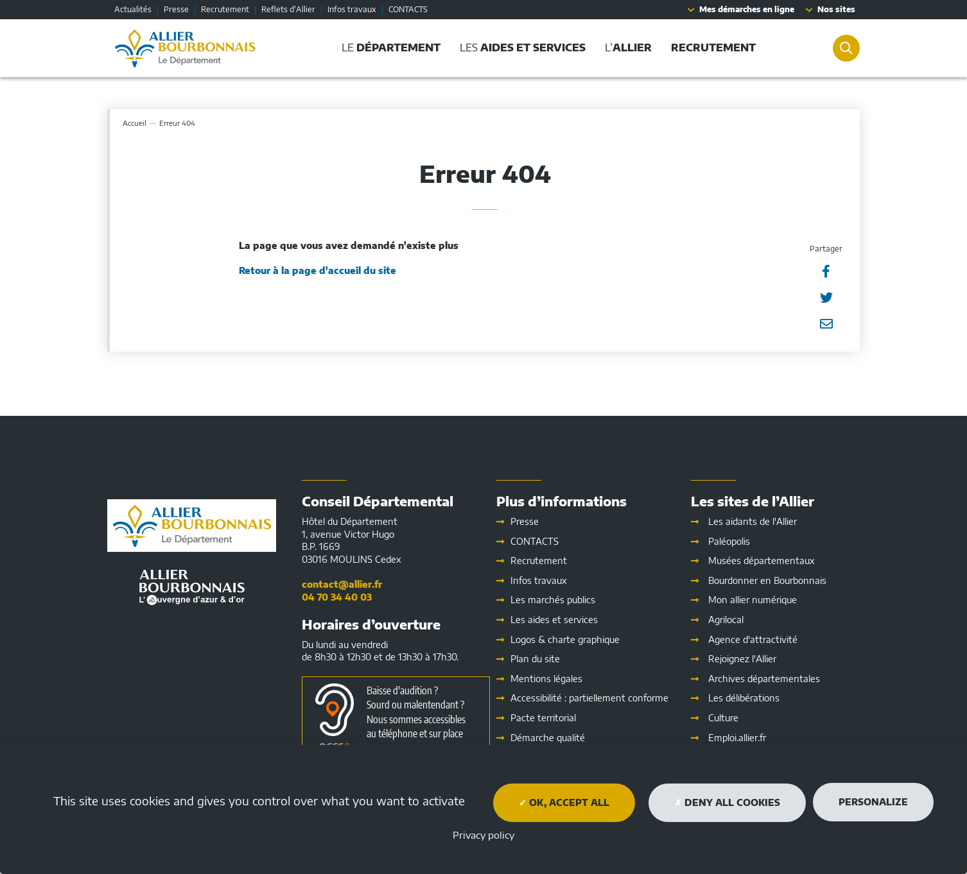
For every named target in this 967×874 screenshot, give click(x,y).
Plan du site (535, 658)
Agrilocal (726, 619)
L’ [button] (625, 47)
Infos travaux (351, 9)
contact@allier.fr (342, 584)
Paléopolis (729, 541)
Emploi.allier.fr (737, 737)
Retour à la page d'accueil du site (317, 270)
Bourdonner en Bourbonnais (767, 580)
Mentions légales (546, 678)
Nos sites (836, 9)
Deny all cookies (727, 802)
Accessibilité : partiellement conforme (589, 697)
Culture (723, 717)
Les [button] (520, 47)
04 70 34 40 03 (337, 597)
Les (554, 619)
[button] (711, 48)
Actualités (133, 9)
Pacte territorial (543, 717)
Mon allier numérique (752, 599)
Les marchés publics (552, 599)
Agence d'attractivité (752, 639)
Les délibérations (744, 697)
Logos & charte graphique (565, 639)
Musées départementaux (761, 560)
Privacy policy (483, 835)
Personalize (873, 801)
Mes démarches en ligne (746, 9)
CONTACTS (408, 9)
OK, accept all (564, 802)
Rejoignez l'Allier (742, 658)
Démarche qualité (547, 737)
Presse (176, 9)
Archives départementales (764, 678)
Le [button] (388, 47)
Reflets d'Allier (288, 9)
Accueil (134, 123)
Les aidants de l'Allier (752, 521)
